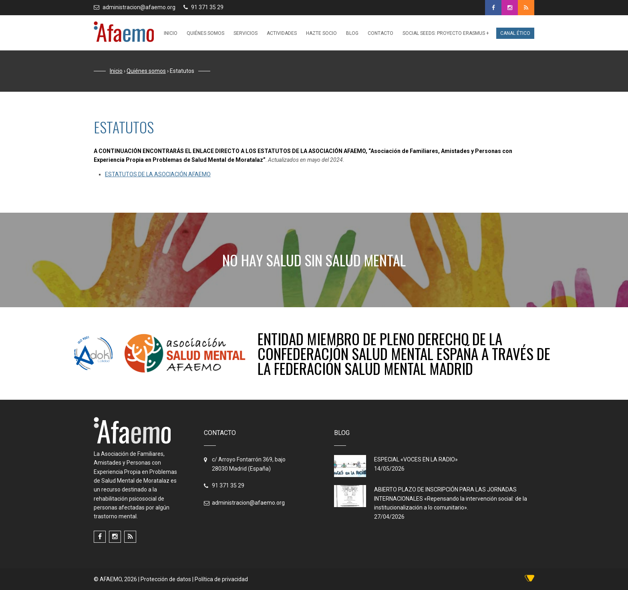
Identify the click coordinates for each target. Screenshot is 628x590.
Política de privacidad (221, 579)
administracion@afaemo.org (139, 7)
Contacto (380, 33)
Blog (352, 33)
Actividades (282, 33)
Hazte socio (321, 33)
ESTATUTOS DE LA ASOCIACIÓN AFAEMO (158, 174)
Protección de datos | (168, 579)
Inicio (170, 33)
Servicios (245, 33)
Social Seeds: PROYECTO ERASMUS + (446, 33)
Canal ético (515, 33)
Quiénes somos (205, 33)
